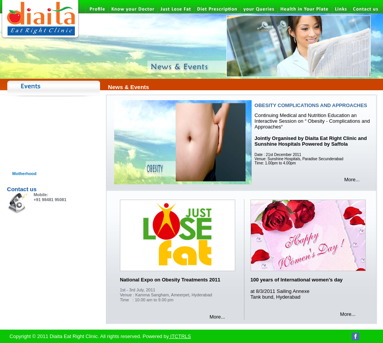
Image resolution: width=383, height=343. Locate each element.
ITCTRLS (180, 336)
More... (351, 179)
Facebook (355, 336)
